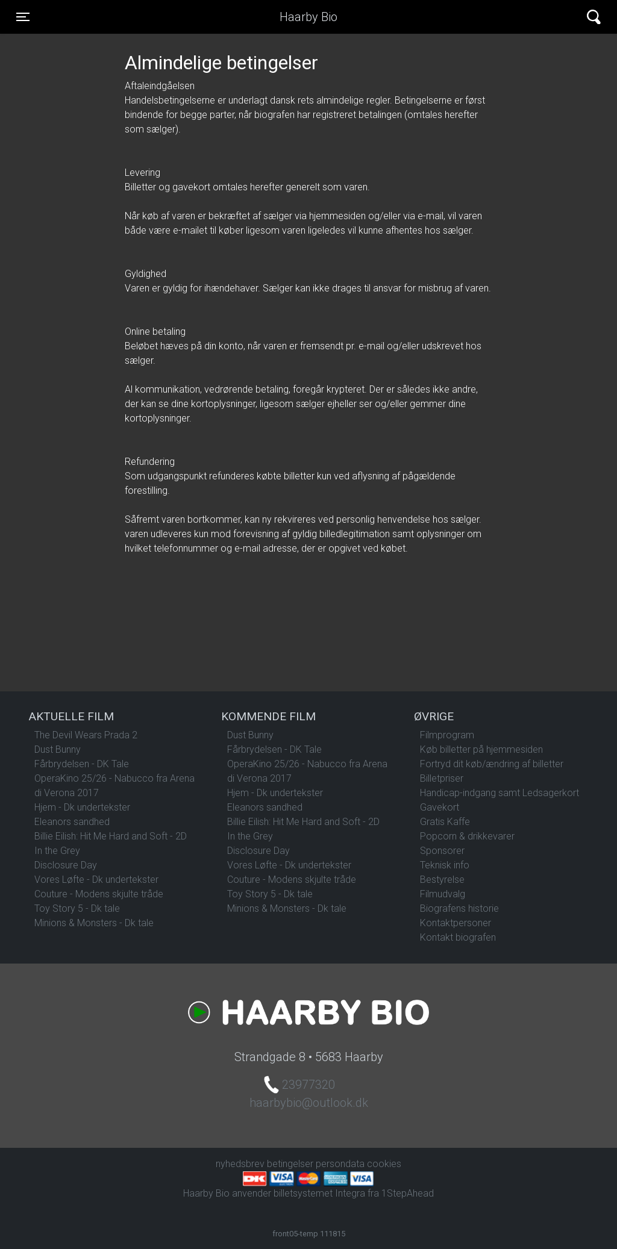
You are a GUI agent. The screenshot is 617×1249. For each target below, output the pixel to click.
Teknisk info (444, 865)
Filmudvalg (442, 894)
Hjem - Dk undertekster (82, 807)
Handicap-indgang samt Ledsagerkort (499, 793)
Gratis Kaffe (445, 821)
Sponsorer (442, 850)
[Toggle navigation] (23, 16)
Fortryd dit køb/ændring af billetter (491, 764)
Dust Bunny (57, 749)
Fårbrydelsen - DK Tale (81, 764)
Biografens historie (459, 908)
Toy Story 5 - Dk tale (77, 908)
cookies (384, 1164)
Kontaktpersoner (455, 923)
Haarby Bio (308, 17)
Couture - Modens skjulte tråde (98, 894)
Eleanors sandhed (72, 821)
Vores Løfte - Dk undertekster (96, 879)
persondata (340, 1164)
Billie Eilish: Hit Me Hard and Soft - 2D (110, 836)
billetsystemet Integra (319, 1193)
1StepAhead (407, 1193)
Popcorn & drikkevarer (467, 836)
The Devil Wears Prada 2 (85, 735)
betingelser (290, 1164)
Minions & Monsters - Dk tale (94, 923)
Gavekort (439, 807)
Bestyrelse (442, 879)
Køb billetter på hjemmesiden (481, 749)
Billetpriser (441, 778)
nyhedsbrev (240, 1164)
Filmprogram (447, 735)
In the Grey (57, 850)
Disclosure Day (65, 865)
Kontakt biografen (458, 937)
